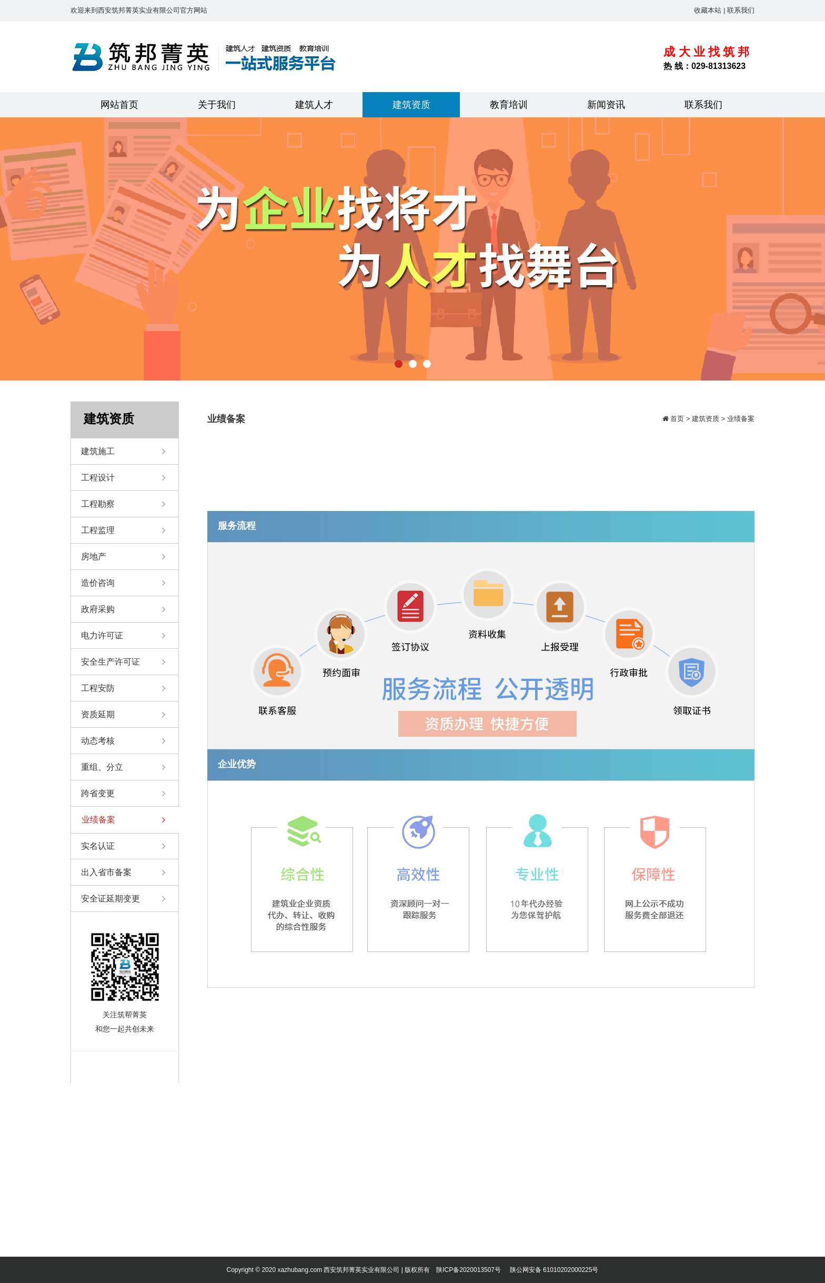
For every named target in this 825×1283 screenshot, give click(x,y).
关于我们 (217, 104)
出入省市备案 (123, 872)
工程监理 (123, 530)
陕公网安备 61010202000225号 (554, 1270)
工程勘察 (123, 504)
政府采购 (123, 609)
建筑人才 (314, 104)
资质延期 (123, 714)
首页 (677, 419)
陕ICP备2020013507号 (468, 1270)
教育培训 (509, 104)
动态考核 (123, 741)
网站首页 (119, 104)
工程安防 (123, 688)
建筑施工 (123, 451)
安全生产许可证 (123, 662)
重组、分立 (123, 767)
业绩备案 (123, 820)
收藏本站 (707, 10)
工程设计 (123, 478)
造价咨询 (123, 583)
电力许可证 (123, 636)
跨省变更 (123, 793)
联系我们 (740, 10)
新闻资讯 (606, 104)
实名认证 (123, 846)
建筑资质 (411, 104)
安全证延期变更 (123, 899)
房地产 (123, 557)
